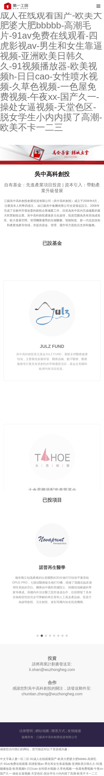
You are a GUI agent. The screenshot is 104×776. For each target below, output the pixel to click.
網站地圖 (42, 731)
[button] (38, 636)
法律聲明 (26, 731)
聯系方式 (58, 731)
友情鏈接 (74, 731)
